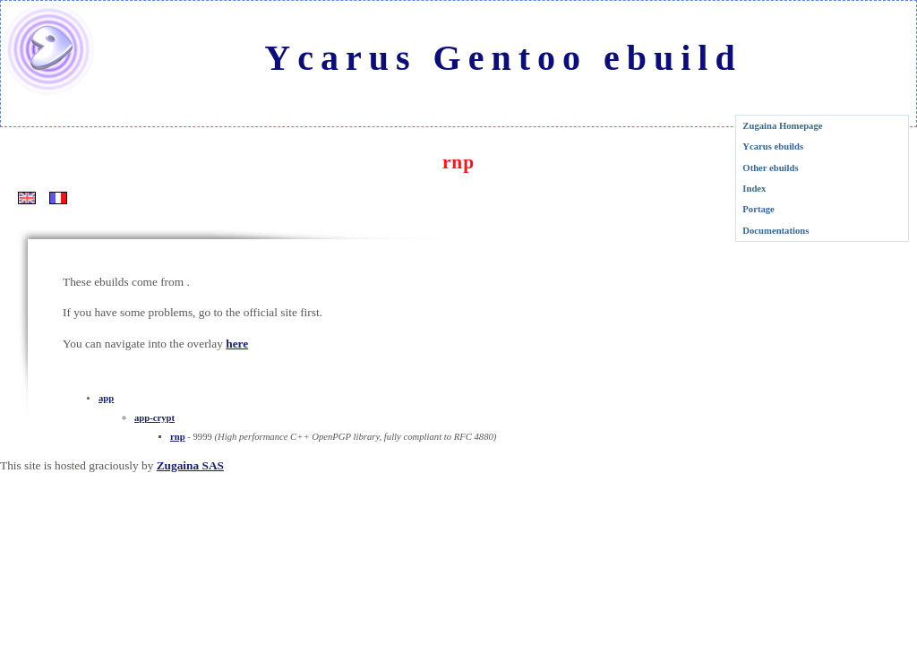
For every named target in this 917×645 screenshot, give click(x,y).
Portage (758, 209)
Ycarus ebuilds (772, 146)
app (106, 398)
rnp (177, 437)
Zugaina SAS (190, 465)
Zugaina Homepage (782, 126)
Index (754, 189)
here (237, 343)
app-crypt (154, 418)
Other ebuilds (770, 168)
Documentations (775, 231)
